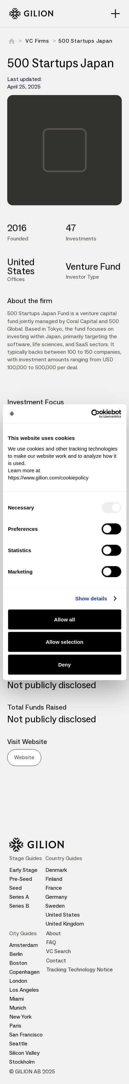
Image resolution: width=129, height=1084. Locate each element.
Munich (17, 1007)
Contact (56, 960)
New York (20, 1016)
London (18, 981)
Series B (19, 905)
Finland (53, 879)
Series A (19, 897)
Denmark (56, 870)
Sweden (55, 905)
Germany (56, 897)
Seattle (18, 1043)
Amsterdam (23, 945)
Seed (15, 888)
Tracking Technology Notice (79, 969)
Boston (18, 963)
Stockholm (22, 1062)
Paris (15, 1025)
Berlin (16, 954)
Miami (16, 998)
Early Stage (23, 870)
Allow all (64, 619)
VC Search (58, 951)
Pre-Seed (20, 879)
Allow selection (64, 642)
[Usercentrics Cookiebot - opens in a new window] (92, 413)
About (53, 933)
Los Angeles (24, 990)
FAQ (51, 942)
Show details (91, 598)
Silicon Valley (24, 1053)
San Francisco (26, 1034)
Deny (64, 664)
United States (62, 914)
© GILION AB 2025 (32, 1071)
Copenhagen (24, 972)
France (53, 888)
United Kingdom (64, 923)
